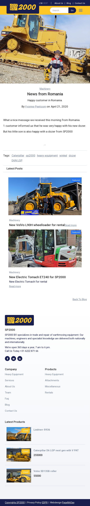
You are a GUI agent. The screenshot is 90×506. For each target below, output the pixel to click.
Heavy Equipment (14, 374)
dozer (72, 155)
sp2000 (30, 155)
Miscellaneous (52, 386)
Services (9, 380)
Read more (71, 225)
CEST (45, 3)
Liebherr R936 (42, 429)
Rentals (49, 392)
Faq (7, 398)
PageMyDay (68, 502)
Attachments (52, 380)
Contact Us (80, 3)
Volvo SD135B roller (45, 471)
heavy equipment (47, 155)
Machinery (45, 88)
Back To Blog (80, 299)
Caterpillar (18, 155)
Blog (69, 3)
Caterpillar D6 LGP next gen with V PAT (56, 450)
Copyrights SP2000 (15, 502)
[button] (80, 10)
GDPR (45, 502)
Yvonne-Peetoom (35, 106)
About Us (58, 3)
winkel (63, 155)
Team (8, 392)
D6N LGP (17, 160)
